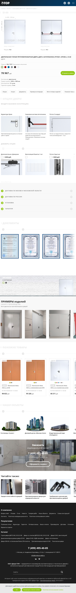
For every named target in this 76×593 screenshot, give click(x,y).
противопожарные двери (47, 580)
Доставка (63, 524)
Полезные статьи (6, 524)
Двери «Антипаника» (51, 538)
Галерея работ (32, 513)
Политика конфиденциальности (18, 516)
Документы (52, 513)
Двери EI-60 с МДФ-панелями (35, 538)
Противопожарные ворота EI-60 (41, 541)
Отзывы (13, 513)
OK (17, 590)
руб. (6, 394)
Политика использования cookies (39, 516)
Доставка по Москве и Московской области (37, 191)
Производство (54, 524)
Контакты (4, 516)
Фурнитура (16, 524)
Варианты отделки (6, 527)
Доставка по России (37, 197)
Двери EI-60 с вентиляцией (59, 535)
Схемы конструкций (63, 513)
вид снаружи (9, 46)
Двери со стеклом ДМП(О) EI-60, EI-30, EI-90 (36, 535)
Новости (24, 513)
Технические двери (58, 541)
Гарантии (24, 524)
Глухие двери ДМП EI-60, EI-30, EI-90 (11, 535)
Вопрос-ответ (5, 513)
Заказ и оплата (44, 524)
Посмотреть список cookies (31, 590)
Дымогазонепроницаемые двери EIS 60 (13, 538)
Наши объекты (43, 513)
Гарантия (37, 209)
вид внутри (45, 46)
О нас (18, 513)
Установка (37, 203)
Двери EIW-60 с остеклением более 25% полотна (15, 541)
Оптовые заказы (33, 524)
